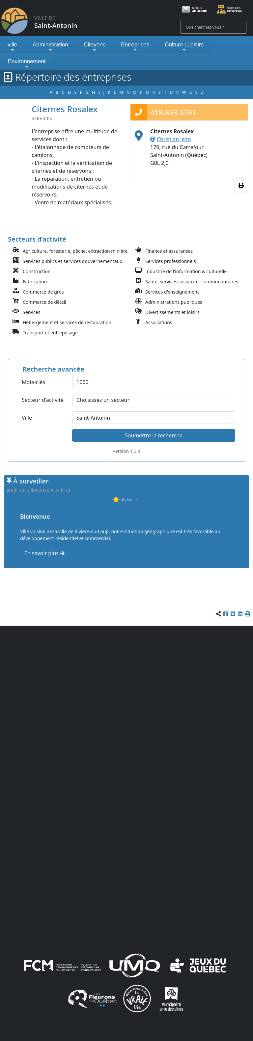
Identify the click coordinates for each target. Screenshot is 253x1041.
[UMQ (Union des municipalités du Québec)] (134, 965)
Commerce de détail (44, 302)
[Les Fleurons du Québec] (92, 998)
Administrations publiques (173, 302)
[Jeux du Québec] (199, 965)
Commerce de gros (43, 292)
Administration (50, 46)
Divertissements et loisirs (172, 312)
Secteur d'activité (43, 399)
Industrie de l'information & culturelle (186, 271)
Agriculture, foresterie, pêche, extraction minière (75, 251)
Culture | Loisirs (184, 46)
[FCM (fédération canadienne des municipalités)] (62, 965)
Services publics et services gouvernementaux (72, 261)
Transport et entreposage (50, 332)
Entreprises (135, 46)
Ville (27, 417)
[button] (247, 613)
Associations (158, 322)
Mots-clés (33, 382)
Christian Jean (174, 139)
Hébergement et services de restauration (67, 322)
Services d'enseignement (172, 292)
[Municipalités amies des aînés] (171, 998)
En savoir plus (44, 553)
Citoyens (94, 46)
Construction (37, 271)
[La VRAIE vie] (137, 998)
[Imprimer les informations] (241, 185)
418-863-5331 (173, 112)
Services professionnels (170, 261)
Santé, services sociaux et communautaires (191, 281)
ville (12, 46)
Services (31, 312)
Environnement (26, 63)
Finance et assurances (169, 251)
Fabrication (35, 281)
